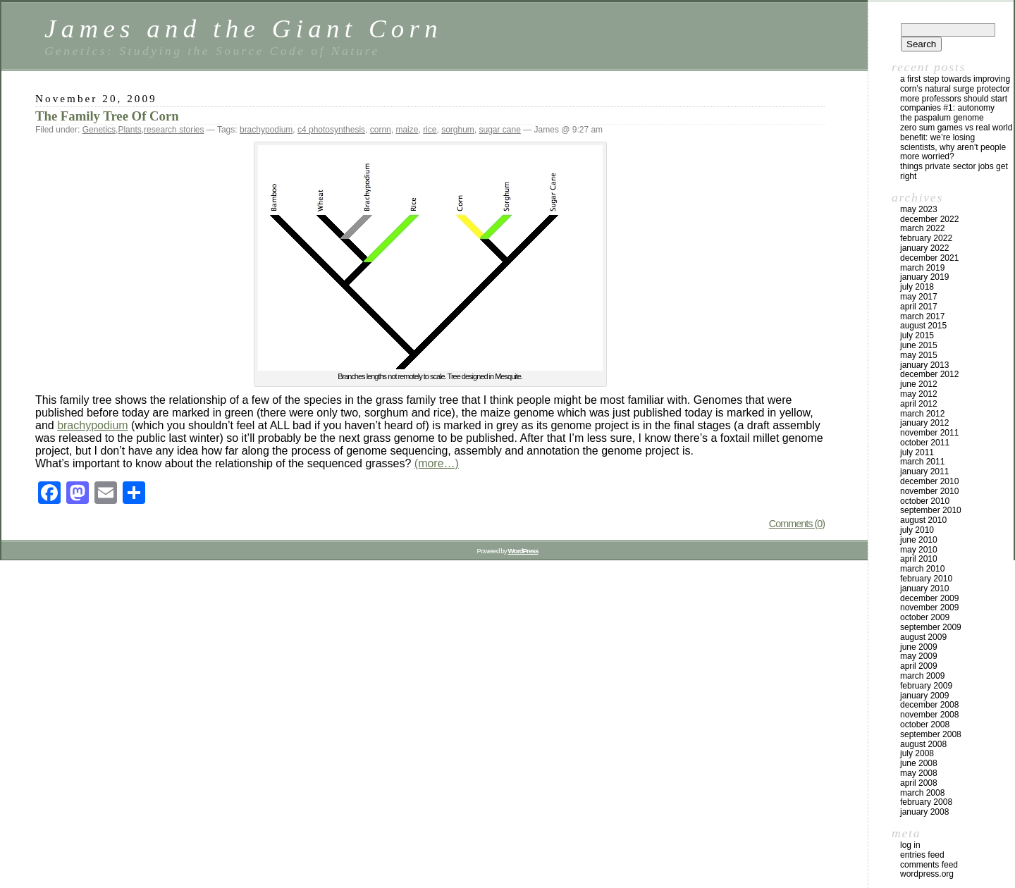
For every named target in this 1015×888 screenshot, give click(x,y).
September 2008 (930, 734)
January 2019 (924, 277)
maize (406, 130)
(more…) (436, 463)
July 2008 (917, 753)
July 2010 (917, 530)
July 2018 (917, 287)
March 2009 (922, 676)
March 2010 (922, 569)
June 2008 (918, 763)
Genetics (99, 130)
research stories (174, 130)
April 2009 (918, 666)
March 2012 (922, 414)
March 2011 (922, 462)
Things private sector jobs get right (954, 171)
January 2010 (924, 588)
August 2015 (923, 326)
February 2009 (926, 686)
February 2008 (926, 802)
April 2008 (918, 783)
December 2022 (929, 219)
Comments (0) (797, 523)
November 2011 (929, 433)
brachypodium (266, 130)
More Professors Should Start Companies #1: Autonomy (953, 103)
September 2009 (930, 627)
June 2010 (918, 540)
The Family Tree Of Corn (107, 116)
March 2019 (922, 268)
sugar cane (500, 130)
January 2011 (924, 471)
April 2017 (918, 307)
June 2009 (918, 647)
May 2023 (918, 209)
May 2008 (918, 773)
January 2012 (924, 423)
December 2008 (929, 705)
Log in (910, 845)
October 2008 (924, 724)
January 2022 (924, 248)
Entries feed (922, 855)
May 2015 (918, 355)
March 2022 (922, 228)
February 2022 (926, 238)
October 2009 (924, 617)
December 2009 (929, 598)
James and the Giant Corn (243, 28)
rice (429, 130)
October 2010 (924, 501)
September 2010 (930, 510)
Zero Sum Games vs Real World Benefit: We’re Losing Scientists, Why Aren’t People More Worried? (956, 142)
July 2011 (917, 452)
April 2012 (918, 404)
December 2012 (929, 374)
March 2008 (922, 793)
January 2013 (924, 365)
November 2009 (929, 607)
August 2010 (923, 520)
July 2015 (917, 335)
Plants (129, 130)
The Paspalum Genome (942, 118)
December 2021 (929, 258)
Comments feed (929, 865)
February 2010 (926, 579)
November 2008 (929, 715)
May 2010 (918, 550)
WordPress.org (927, 874)
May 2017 (918, 297)
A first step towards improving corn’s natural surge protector (955, 84)
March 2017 (922, 316)
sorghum (457, 130)
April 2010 (918, 559)
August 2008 (923, 744)
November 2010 (929, 491)
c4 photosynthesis (331, 130)
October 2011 (924, 443)
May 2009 (918, 656)
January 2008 (924, 812)
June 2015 (918, 345)
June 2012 (918, 384)
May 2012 (918, 394)
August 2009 (923, 637)
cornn (380, 130)
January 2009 (924, 696)
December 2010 (929, 481)
